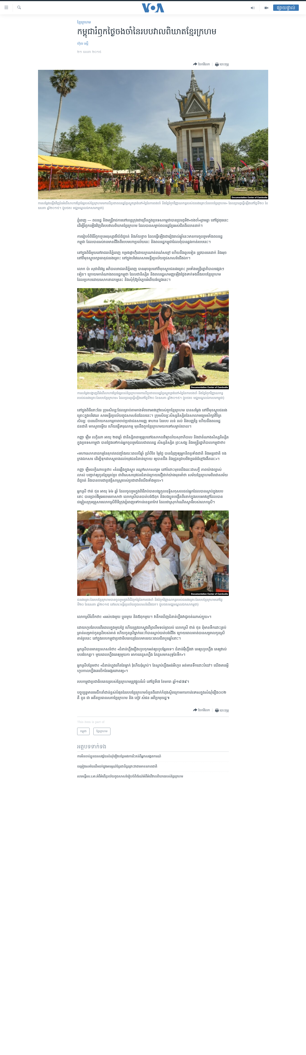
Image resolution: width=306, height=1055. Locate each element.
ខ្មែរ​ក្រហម (84, 22)
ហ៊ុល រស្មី (82, 43)
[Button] (201, 64)
